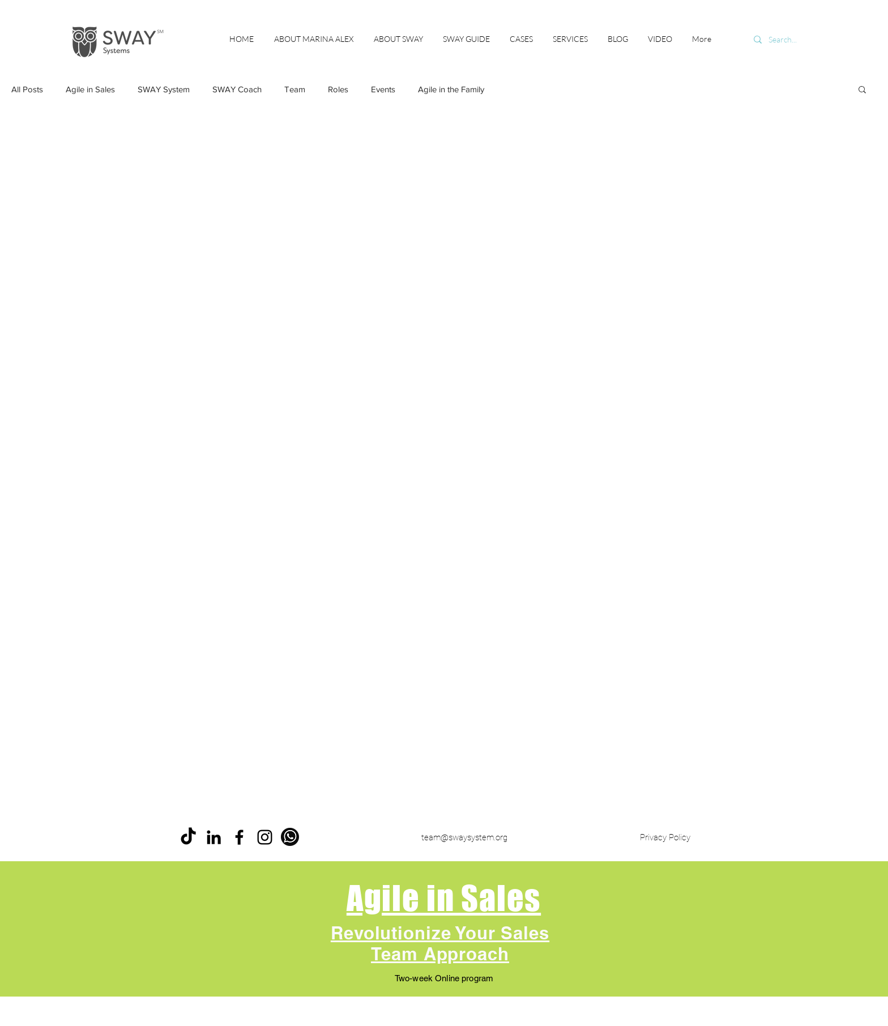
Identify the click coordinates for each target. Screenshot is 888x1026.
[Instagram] (265, 837)
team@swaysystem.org (464, 837)
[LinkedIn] (214, 837)
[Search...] (798, 39)
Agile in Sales (90, 89)
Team (294, 89)
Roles (338, 89)
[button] (862, 90)
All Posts (27, 89)
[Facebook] (239, 837)
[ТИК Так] (188, 837)
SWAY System (164, 89)
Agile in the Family (451, 89)
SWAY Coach (237, 89)
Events (383, 89)
